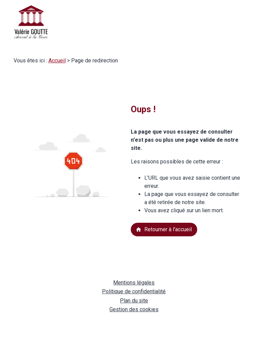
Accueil (57, 60)
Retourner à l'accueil (164, 229)
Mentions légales (133, 282)
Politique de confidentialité (134, 291)
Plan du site (134, 300)
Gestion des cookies (134, 309)
